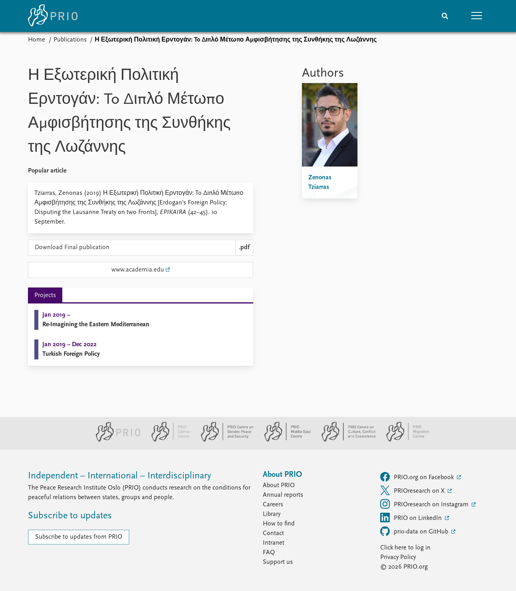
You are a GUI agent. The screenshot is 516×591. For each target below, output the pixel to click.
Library (271, 514)
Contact (273, 533)
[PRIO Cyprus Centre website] (167, 440)
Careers (273, 505)
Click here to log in (405, 548)
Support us (278, 562)
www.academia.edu (137, 270)
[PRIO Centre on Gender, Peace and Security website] (224, 440)
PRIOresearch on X (413, 490)
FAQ (269, 552)
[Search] (445, 16)
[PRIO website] (115, 440)
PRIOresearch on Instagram (425, 504)
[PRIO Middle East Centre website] (284, 440)
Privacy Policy (398, 557)
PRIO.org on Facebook (417, 477)
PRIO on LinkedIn (411, 517)
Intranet (273, 543)
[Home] (52, 16)
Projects (45, 295)
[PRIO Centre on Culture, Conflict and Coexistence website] (345, 440)
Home (36, 40)
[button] (477, 16)
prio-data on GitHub (415, 531)
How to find (279, 524)
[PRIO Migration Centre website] (403, 440)
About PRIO (279, 485)
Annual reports (283, 495)
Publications (70, 40)
